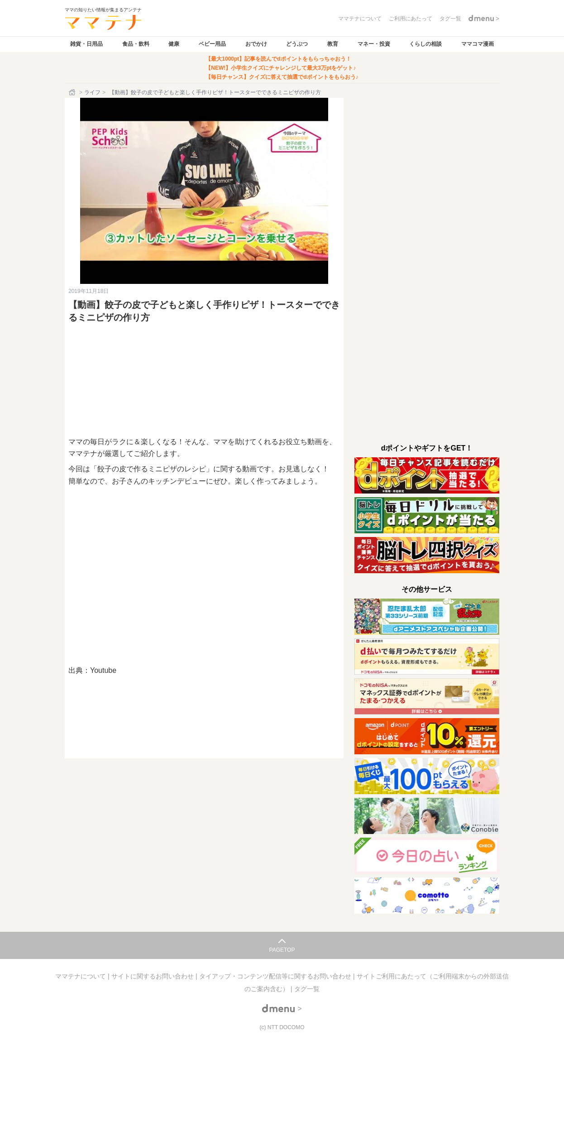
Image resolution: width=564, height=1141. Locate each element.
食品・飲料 (135, 44)
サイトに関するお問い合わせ (153, 976)
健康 (173, 44)
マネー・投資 (374, 44)
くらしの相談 (425, 44)
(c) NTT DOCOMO (281, 1027)
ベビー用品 (212, 44)
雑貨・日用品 (86, 44)
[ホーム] (72, 92)
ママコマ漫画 (477, 44)
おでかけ (256, 44)
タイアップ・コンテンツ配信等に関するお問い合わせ (276, 976)
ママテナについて (81, 976)
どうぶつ (297, 44)
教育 (332, 44)
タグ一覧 (307, 988)
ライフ (92, 92)
